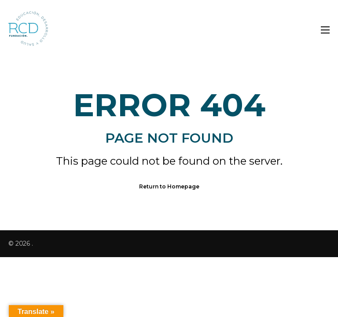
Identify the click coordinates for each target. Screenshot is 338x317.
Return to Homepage (169, 186)
